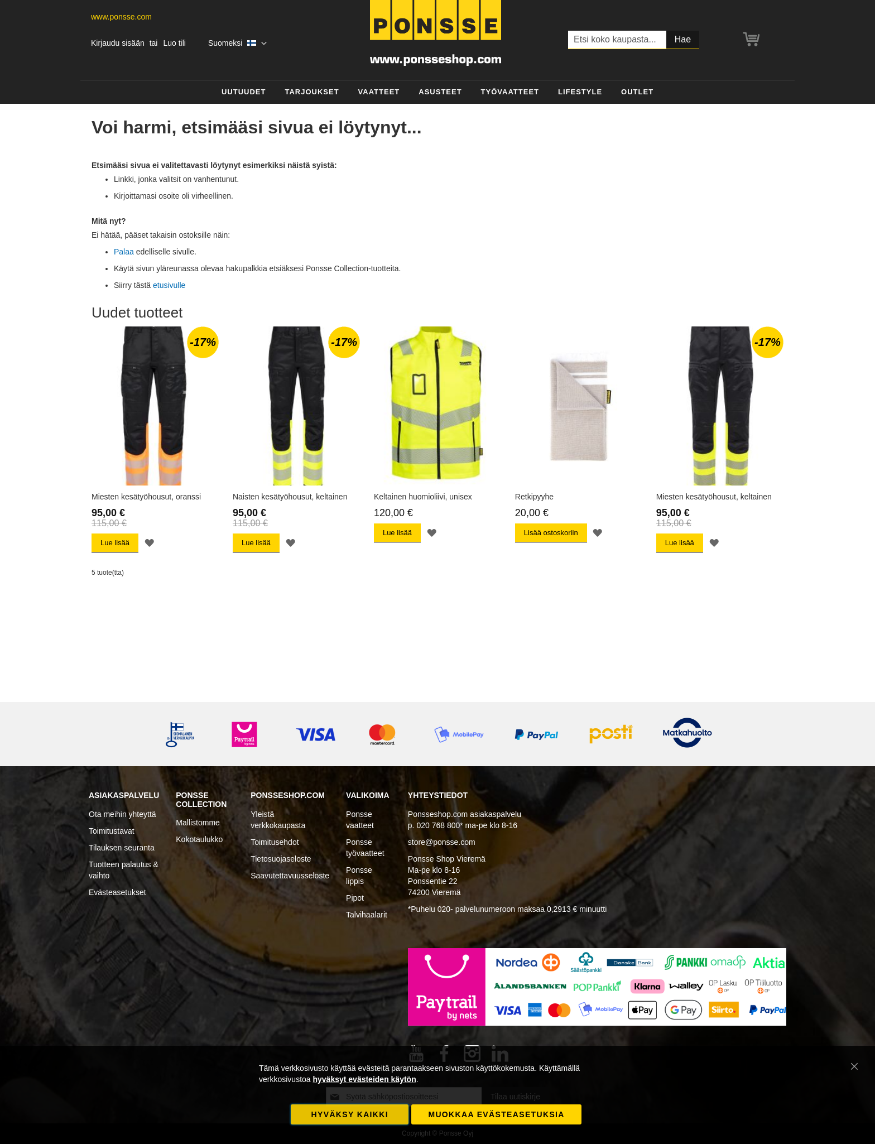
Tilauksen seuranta (122, 847)
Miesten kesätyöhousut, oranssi (146, 496)
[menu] (437, 92)
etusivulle (169, 285)
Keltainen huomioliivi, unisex (423, 496)
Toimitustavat (111, 830)
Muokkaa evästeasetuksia (496, 1114)
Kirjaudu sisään (118, 43)
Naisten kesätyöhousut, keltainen (290, 496)
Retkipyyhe (534, 496)
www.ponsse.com (121, 16)
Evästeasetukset (117, 892)
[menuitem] (244, 92)
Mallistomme (198, 822)
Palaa (124, 251)
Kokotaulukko (199, 839)
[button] (237, 43)
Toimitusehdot (275, 842)
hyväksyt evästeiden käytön (364, 1079)
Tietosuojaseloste (281, 858)
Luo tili (174, 43)
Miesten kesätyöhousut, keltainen (714, 496)
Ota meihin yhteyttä (122, 814)
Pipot (355, 897)
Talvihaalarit (366, 914)
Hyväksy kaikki (349, 1114)
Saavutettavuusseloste (290, 875)
